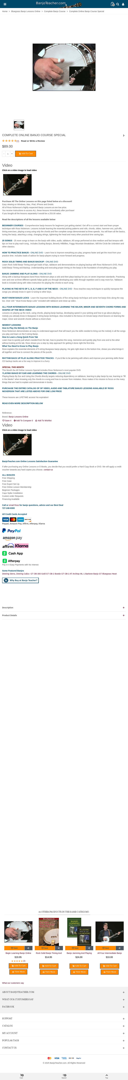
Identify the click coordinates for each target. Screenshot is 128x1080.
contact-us (48, 470)
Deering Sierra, (9, 574)
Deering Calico (23, 574)
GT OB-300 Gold (38, 574)
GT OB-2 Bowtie (53, 574)
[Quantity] (7, 154)
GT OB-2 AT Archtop (70, 574)
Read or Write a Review (33, 141)
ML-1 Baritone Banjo (89, 574)
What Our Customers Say (17, 999)
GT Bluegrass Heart (108, 574)
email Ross (14, 505)
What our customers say (13, 983)
